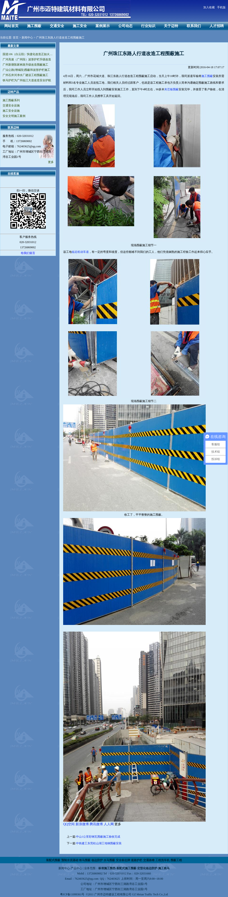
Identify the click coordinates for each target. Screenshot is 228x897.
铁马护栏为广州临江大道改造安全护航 (27, 80)
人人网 (109, 824)
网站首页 (11, 26)
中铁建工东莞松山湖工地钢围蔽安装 (99, 843)
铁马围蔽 (84, 860)
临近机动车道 (80, 252)
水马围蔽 (109, 860)
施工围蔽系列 (11, 100)
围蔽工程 (176, 860)
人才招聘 (216, 26)
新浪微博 (82, 824)
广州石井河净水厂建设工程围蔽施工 (25, 75)
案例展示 (102, 26)
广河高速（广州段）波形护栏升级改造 (27, 59)
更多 (51, 162)
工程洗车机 (162, 860)
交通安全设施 (11, 105)
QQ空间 (69, 824)
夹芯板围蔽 (171, 89)
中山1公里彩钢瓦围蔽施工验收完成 (98, 836)
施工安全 (80, 26)
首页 (16, 37)
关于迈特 (171, 26)
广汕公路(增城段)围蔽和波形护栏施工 (26, 70)
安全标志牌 (123, 860)
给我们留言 (28, 253)
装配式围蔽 (53, 860)
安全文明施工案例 (14, 116)
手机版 (221, 7)
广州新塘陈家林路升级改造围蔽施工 (25, 64)
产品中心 (76, 868)
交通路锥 (149, 860)
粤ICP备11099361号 (72, 894)
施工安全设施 (11, 110)
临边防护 (97, 860)
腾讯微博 (96, 824)
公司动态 (125, 26)
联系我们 (194, 26)
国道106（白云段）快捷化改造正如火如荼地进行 (28, 54)
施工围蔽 (34, 26)
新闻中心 (27, 37)
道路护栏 (136, 860)
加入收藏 (209, 7)
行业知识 (148, 26)
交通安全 (57, 26)
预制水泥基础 (69, 860)
